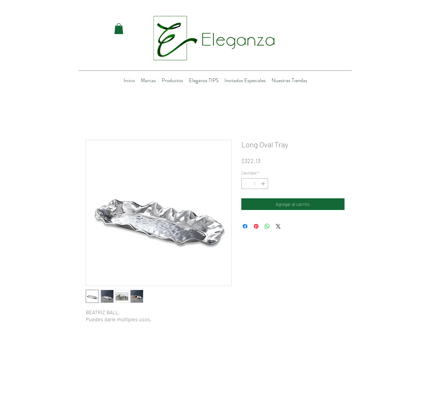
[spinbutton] (254, 184)
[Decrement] (245, 184)
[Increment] (263, 184)
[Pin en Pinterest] (256, 226)
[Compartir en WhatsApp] (267, 226)
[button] (118, 28)
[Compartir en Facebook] (245, 226)
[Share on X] (278, 226)
